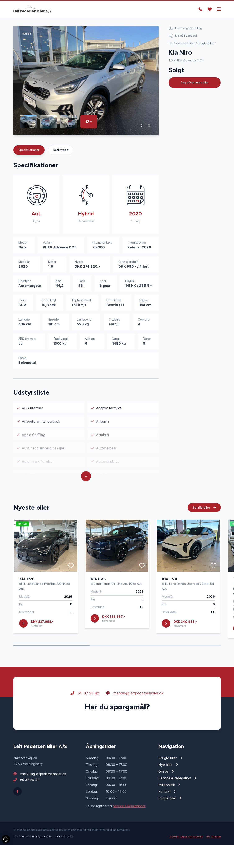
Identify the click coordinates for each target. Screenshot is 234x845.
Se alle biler (204, 513)
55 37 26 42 (84, 699)
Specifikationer (29, 150)
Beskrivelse (60, 150)
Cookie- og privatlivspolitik (186, 836)
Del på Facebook (183, 36)
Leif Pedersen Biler (182, 43)
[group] (86, 80)
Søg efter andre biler (194, 82)
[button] (142, 125)
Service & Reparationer (129, 806)
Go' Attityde (213, 836)
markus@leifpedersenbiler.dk (135, 699)
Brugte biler (206, 43)
